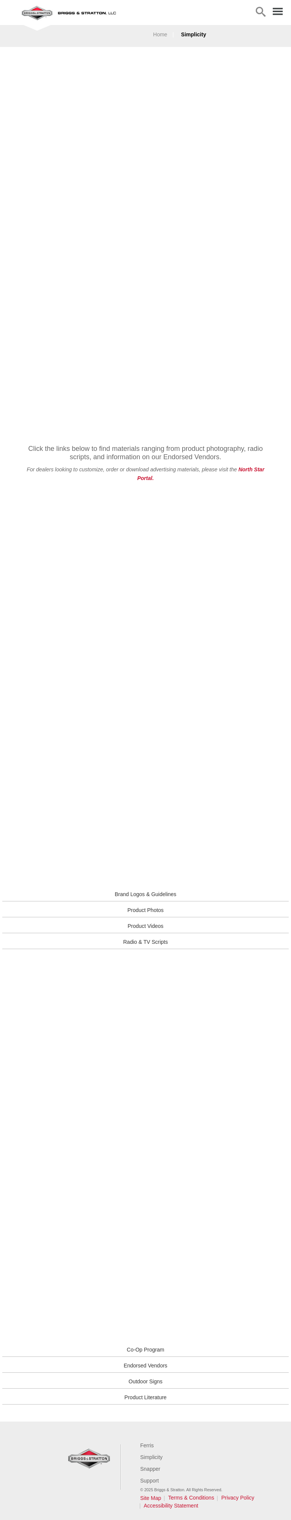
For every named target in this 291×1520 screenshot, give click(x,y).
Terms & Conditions (191, 1498)
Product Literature (145, 1397)
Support (149, 1481)
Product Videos (146, 926)
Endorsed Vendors (145, 1366)
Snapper (150, 1469)
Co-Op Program (145, 1350)
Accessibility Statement (171, 1506)
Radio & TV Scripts (145, 942)
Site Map (150, 1498)
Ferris (147, 1445)
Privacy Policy (237, 1498)
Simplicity (193, 34)
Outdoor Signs (145, 1381)
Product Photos (145, 910)
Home (160, 34)
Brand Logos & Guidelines (146, 894)
